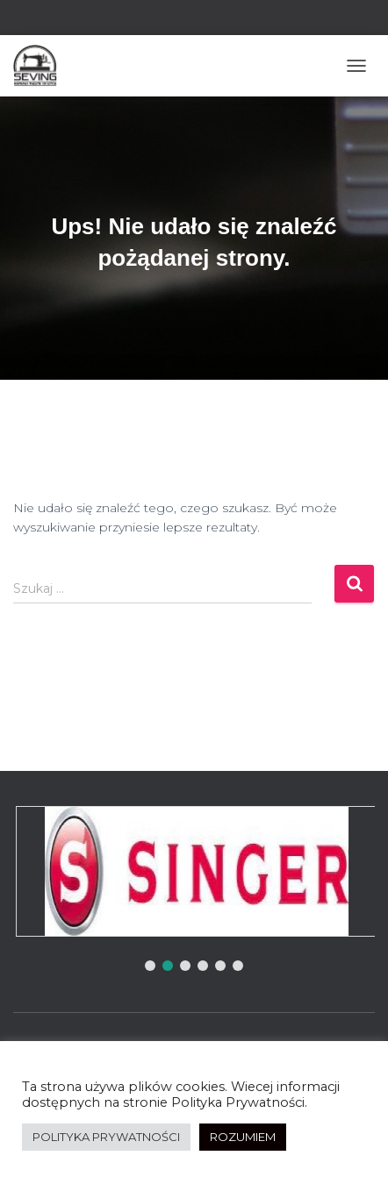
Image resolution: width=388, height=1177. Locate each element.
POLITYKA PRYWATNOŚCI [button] (106, 1137)
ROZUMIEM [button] (243, 1137)
